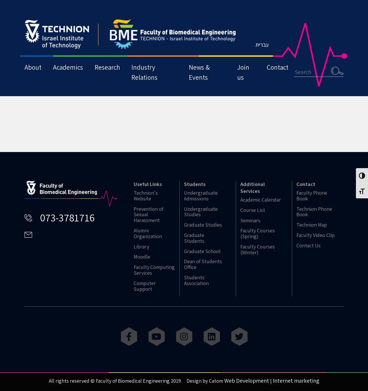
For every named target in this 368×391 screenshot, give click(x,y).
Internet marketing (296, 380)
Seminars (250, 220)
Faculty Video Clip (315, 235)
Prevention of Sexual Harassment (148, 214)
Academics (68, 67)
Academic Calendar (260, 200)
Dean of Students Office (203, 264)
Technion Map (311, 225)
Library (141, 247)
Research (107, 67)
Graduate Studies (203, 225)
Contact (277, 67)
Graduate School (202, 251)
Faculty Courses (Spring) (257, 233)
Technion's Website (146, 196)
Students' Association (196, 280)
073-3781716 (67, 217)
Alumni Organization (148, 233)
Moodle (142, 257)
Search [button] (337, 71)
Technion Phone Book (314, 212)
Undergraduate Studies (201, 212)
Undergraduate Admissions (201, 196)
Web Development (246, 380)
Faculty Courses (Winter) (257, 249)
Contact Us (308, 245)
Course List (252, 210)
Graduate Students (194, 238)
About (32, 67)
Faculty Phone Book (311, 196)
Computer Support (145, 286)
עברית (262, 44)
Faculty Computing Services (154, 270)
